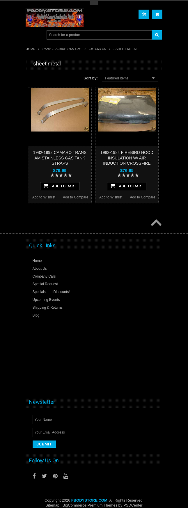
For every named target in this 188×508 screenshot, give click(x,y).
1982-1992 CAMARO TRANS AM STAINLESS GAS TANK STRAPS (59, 157)
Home (30, 49)
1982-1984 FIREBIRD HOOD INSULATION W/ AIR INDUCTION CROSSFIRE (126, 157)
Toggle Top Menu (94, 3)
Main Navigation (31, 35)
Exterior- (97, 49)
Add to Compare (75, 197)
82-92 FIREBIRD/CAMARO (61, 49)
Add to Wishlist (43, 197)
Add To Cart (59, 185)
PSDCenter (133, 505)
